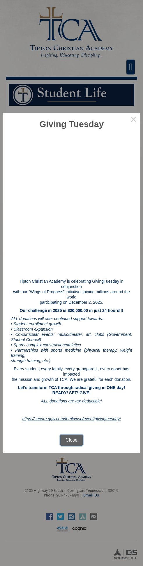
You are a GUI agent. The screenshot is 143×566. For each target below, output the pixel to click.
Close (71, 439)
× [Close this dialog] (133, 120)
